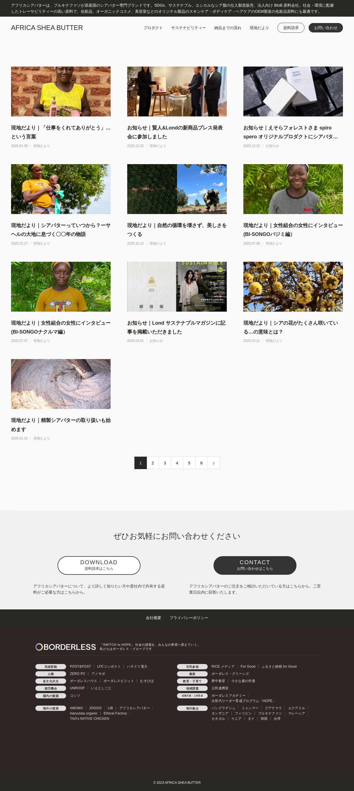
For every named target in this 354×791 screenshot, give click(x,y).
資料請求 (291, 28)
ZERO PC (77, 674)
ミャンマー (250, 708)
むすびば (147, 681)
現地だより (259, 28)
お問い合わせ (325, 28)
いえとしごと (101, 688)
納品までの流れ (227, 28)
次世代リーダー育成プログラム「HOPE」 (244, 701)
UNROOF (77, 688)
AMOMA (76, 708)
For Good (248, 666)
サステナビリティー (188, 28)
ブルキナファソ (270, 713)
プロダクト (153, 28)
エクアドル (296, 708)
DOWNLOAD (99, 565)
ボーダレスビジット (118, 681)
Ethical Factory (115, 713)
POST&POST (80, 666)
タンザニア (220, 713)
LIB (110, 708)
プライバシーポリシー (189, 617)
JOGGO (95, 708)
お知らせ (272, 145)
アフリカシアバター (134, 708)
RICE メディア (223, 666)
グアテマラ (273, 708)
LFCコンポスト (109, 666)
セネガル (218, 719)
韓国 (264, 719)
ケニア (236, 719)
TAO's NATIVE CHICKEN (89, 719)
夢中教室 (218, 681)
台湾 (277, 719)
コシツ (75, 696)
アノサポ (98, 674)
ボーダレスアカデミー (229, 696)
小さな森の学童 (243, 681)
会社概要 (153, 617)
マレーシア (296, 713)
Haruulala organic (84, 713)
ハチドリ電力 (137, 666)
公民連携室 (220, 688)
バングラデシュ (223, 708)
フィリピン (243, 713)
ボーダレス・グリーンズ (230, 674)
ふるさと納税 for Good (279, 666)
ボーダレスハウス (83, 681)
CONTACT (255, 565)
